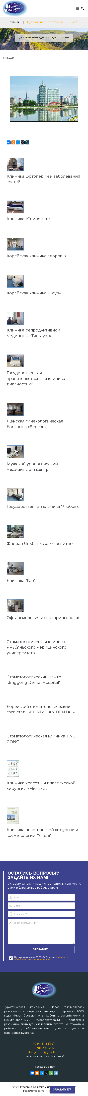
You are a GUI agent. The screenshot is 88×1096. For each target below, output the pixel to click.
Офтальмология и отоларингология (43, 617)
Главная (14, 22)
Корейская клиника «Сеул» (34, 293)
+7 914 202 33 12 (44, 1048)
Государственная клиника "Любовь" (43, 506)
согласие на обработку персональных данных (41, 958)
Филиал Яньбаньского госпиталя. (41, 543)
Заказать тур (62, 1089)
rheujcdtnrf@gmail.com (44, 1052)
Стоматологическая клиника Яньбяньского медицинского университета (36, 647)
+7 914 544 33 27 (44, 1043)
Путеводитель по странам (45, 22)
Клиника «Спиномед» (28, 218)
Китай (75, 22)
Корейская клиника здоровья (37, 256)
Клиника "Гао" (21, 580)
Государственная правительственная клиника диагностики (36, 378)
